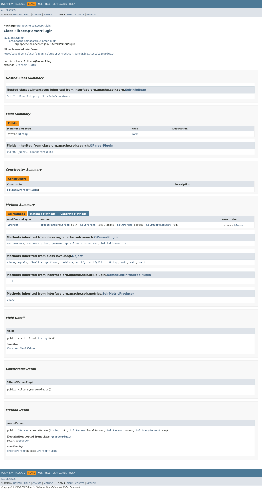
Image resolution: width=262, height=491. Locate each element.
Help (72, 4)
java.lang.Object (14, 37)
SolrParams (88, 224)
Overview (7, 4)
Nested (17, 14)
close (11, 300)
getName (56, 243)
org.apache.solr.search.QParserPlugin (32, 40)
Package (20, 4)
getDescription (38, 243)
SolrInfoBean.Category (23, 96)
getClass (51, 262)
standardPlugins (41, 151)
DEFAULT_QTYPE (17, 151)
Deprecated (60, 4)
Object (77, 256)
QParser (13, 224)
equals (22, 262)
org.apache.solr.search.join (33, 25)
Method (48, 14)
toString (111, 262)
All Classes (8, 10)
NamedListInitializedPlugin (94, 53)
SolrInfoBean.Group (56, 96)
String (23, 134)
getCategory (15, 243)
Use (40, 4)
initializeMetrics (114, 243)
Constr (36, 14)
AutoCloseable (14, 53)
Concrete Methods (73, 213)
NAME (135, 134)
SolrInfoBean (34, 53)
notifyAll (95, 262)
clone (11, 262)
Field (27, 14)
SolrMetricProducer (59, 53)
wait (124, 262)
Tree (47, 4)
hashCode (67, 262)
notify (80, 262)
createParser (49, 224)
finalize (36, 262)
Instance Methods (42, 213)
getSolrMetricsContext (81, 243)
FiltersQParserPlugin (22, 189)
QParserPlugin (26, 64)
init (10, 281)
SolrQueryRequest (158, 224)
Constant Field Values (21, 348)
